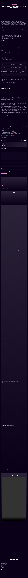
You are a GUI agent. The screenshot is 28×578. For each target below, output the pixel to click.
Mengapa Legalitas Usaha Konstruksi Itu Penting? (9, 131)
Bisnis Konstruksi (15, 4)
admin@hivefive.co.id (5, 133)
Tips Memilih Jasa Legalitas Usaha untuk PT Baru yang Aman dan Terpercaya (10, 250)
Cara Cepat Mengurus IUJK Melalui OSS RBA (9, 132)
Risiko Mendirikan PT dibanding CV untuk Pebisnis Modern (8, 425)
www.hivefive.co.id (12, 133)
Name (2, 161)
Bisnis (11, 4)
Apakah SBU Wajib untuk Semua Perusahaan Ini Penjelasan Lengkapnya (10, 381)
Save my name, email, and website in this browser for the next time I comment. (12, 171)
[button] (21, 140)
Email (2, 164)
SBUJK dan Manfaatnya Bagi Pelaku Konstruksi (9, 130)
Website (2, 168)
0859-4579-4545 (18, 133)
